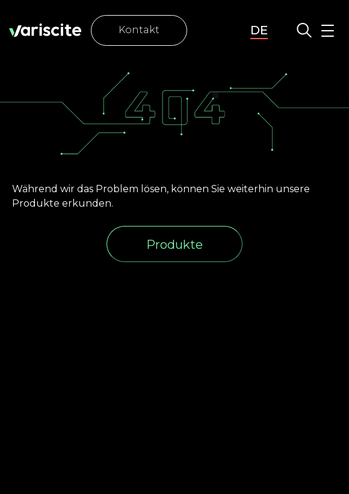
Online (213, 30)
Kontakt (139, 30)
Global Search (304, 30)
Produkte (174, 244)
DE (259, 30)
